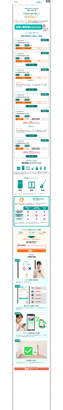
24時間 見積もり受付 (39, 2)
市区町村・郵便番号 (21, 245)
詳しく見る (31, 64)
